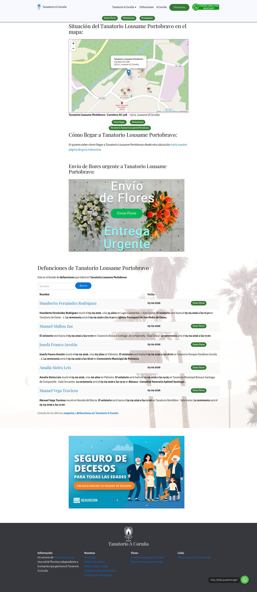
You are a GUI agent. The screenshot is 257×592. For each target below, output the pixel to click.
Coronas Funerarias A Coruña (147, 557)
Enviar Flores (110, 18)
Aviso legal (90, 557)
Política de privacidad (96, 566)
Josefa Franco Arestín (58, 344)
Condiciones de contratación (100, 570)
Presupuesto (147, 18)
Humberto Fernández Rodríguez (68, 303)
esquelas (69, 413)
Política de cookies (94, 561)
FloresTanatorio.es (64, 557)
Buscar (83, 285)
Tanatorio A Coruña (54, 7)
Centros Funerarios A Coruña (147, 561)
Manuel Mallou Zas (56, 326)
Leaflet (158, 111)
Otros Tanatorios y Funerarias (194, 557)
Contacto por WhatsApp (98, 575)
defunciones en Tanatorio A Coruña (97, 413)
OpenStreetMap (171, 111)
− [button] (73, 48)
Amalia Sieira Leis (55, 367)
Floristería (179, 7)
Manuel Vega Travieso (59, 390)
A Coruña (161, 7)
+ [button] (73, 43)
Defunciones (146, 7)
